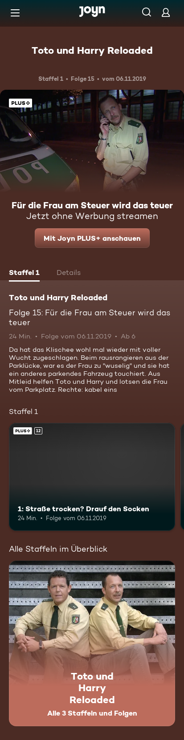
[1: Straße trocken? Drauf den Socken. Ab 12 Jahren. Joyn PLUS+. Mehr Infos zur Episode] (92, 476)
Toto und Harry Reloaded (92, 50)
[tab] (24, 274)
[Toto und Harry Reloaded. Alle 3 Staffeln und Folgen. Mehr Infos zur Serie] (92, 643)
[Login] (165, 12)
